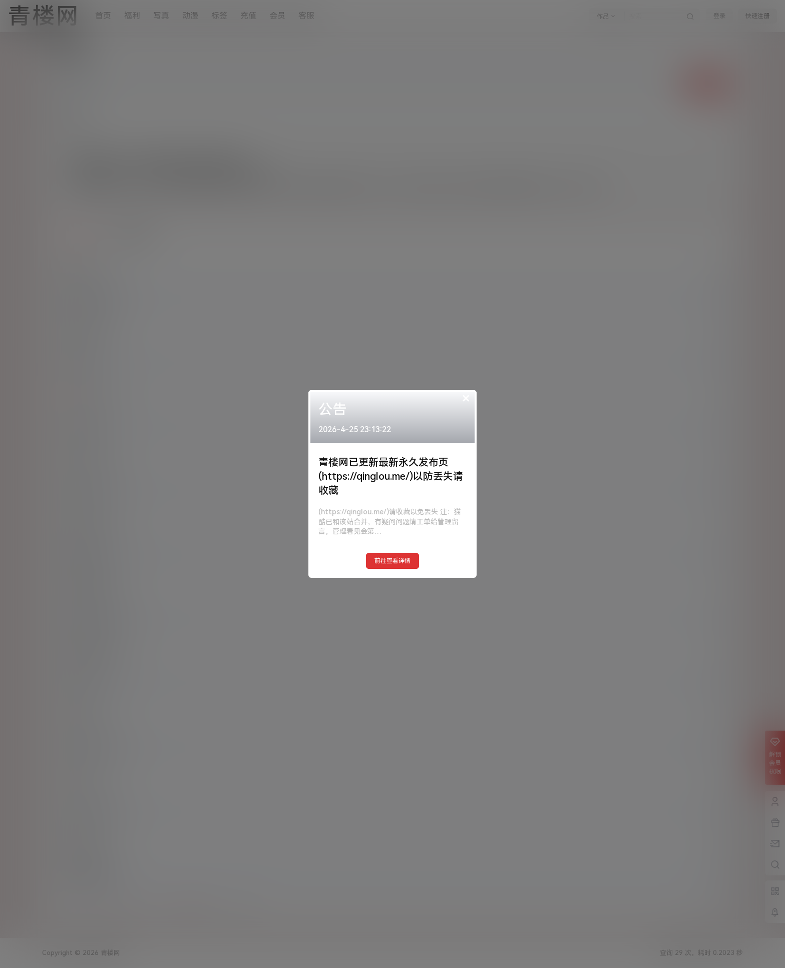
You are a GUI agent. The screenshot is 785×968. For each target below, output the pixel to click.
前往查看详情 (392, 560)
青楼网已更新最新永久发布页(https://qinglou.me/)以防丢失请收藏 (390, 476)
